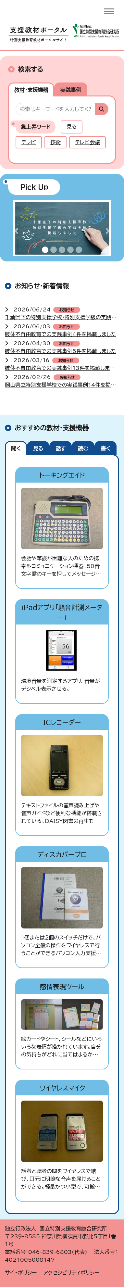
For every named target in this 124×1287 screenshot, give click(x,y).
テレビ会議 (87, 142)
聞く (16, 448)
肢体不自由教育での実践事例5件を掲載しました (60, 351)
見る (72, 126)
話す (61, 448)
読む (83, 448)
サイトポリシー (21, 1272)
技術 (55, 142)
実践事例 (70, 90)
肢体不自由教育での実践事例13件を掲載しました (62, 368)
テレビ (28, 142)
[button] (16, 230)
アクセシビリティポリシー (71, 1272)
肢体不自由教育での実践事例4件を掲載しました (60, 334)
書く (105, 448)
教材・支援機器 (31, 90)
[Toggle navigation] (109, 11)
